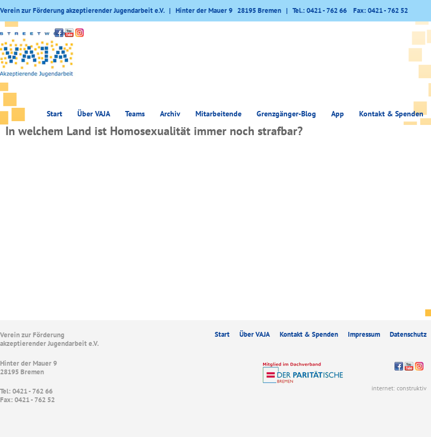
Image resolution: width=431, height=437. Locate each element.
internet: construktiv (399, 388)
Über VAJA (93, 113)
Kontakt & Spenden (391, 113)
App (337, 113)
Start (54, 113)
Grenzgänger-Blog (286, 113)
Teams (135, 113)
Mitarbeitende (218, 113)
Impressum (364, 334)
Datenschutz (408, 334)
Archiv (170, 113)
